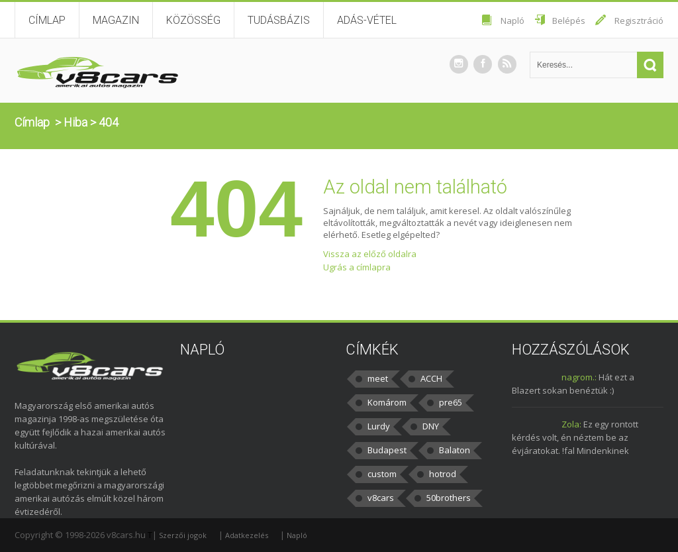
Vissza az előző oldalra (369, 254)
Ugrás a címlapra (357, 267)
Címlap (47, 20)
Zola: (571, 424)
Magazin (116, 20)
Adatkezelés (246, 535)
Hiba (75, 122)
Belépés (568, 21)
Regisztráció (638, 21)
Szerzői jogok (183, 535)
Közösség (193, 20)
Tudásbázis (279, 20)
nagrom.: (579, 377)
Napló (512, 21)
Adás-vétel (367, 20)
